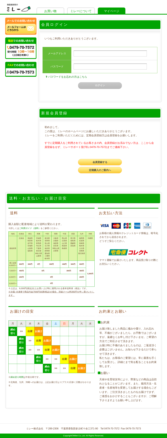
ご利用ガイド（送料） (30, 228)
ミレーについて (81, 11)
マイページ (111, 11)
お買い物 (50, 11)
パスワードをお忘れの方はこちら (66, 76)
